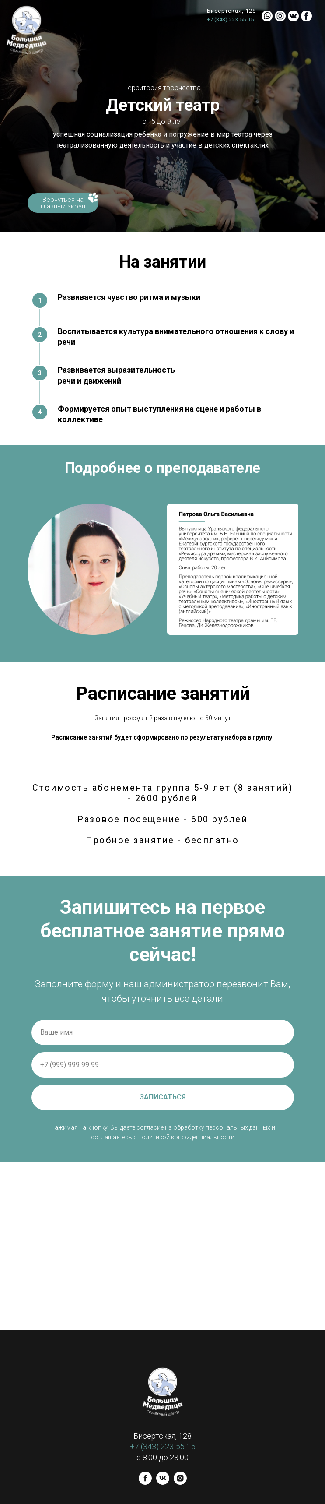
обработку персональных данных (221, 1127)
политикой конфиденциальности (186, 1137)
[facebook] (145, 1482)
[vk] (162, 1482)
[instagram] (180, 1482)
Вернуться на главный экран (63, 203)
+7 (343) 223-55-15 (230, 19)
